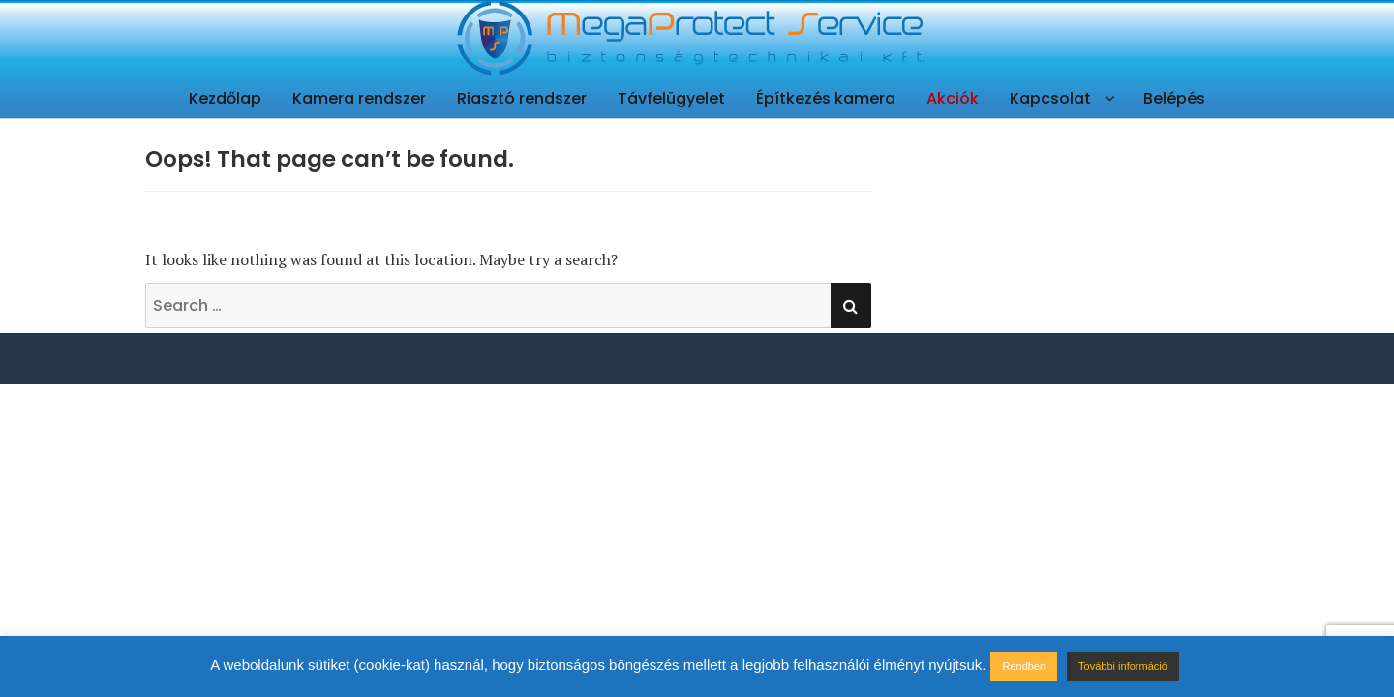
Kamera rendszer (359, 98)
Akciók (952, 98)
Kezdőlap (225, 98)
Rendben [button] (1024, 666)
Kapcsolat (1050, 98)
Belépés (1174, 98)
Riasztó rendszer (522, 98)
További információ (1122, 666)
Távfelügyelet (671, 98)
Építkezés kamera (825, 98)
